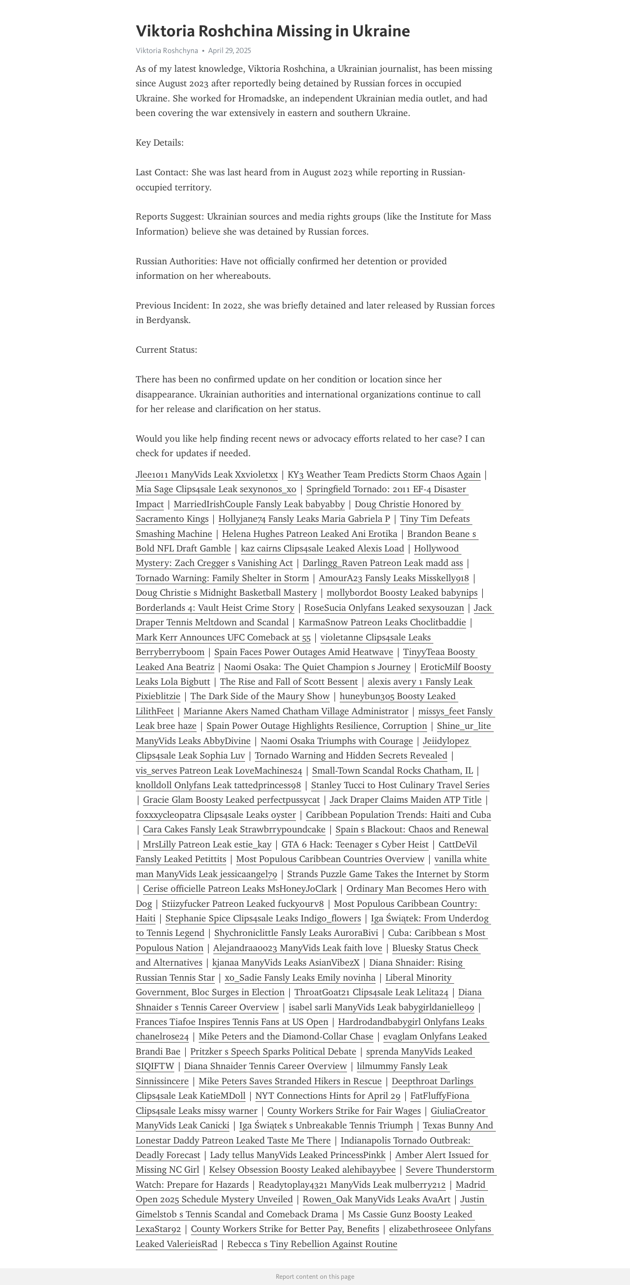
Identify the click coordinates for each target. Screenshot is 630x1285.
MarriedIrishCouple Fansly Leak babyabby (259, 504)
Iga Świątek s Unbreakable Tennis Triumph (326, 1125)
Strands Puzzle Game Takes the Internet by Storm (388, 874)
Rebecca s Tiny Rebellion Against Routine (312, 1244)
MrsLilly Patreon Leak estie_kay (207, 844)
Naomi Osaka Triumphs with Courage (337, 741)
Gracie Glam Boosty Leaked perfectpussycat (231, 799)
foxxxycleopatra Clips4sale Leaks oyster (216, 814)
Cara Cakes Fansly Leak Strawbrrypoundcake (234, 829)
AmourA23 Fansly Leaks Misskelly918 (394, 578)
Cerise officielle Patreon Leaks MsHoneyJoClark (240, 888)
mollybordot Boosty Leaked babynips (402, 592)
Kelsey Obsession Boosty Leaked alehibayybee (302, 1169)
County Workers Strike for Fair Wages (344, 1110)
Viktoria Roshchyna (167, 50)
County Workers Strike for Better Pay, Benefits (285, 1229)
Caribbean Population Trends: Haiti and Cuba (398, 814)
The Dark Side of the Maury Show (260, 696)
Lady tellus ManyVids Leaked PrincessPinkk (297, 1155)
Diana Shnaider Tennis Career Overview (265, 1066)
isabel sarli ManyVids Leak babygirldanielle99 (381, 1007)
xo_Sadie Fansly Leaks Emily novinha (300, 977)
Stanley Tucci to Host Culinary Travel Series (400, 785)
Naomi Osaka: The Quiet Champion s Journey (317, 667)
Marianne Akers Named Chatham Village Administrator (296, 711)
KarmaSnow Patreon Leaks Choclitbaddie (382, 622)
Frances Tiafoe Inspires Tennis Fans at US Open (232, 1021)
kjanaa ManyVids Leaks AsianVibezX (285, 962)
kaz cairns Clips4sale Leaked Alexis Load (322, 548)
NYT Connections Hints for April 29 (328, 1095)
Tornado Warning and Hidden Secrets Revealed (351, 755)
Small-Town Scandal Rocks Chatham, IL (392, 770)
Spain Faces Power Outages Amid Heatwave (303, 652)
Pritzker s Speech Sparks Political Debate (273, 1051)
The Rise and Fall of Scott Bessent (289, 681)
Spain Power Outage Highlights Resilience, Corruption (317, 725)
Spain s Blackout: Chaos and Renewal (412, 829)
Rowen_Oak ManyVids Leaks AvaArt (377, 1199)
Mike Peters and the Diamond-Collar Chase (286, 1036)
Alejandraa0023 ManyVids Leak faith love (297, 948)
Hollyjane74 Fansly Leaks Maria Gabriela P (304, 518)
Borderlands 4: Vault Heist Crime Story (215, 607)
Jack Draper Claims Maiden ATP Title (406, 799)
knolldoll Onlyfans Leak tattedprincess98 (218, 785)
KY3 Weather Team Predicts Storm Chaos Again (384, 474)
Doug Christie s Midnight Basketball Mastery (226, 592)
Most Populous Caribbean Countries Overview (330, 859)
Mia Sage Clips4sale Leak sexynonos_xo (216, 489)
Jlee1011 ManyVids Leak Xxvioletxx (207, 474)
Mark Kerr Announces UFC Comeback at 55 (223, 637)
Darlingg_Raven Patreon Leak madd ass (383, 563)
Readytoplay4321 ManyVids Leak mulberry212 (352, 1184)
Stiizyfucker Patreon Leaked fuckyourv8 (243, 903)
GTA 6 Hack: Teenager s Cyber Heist (355, 844)
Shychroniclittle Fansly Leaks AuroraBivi (296, 933)
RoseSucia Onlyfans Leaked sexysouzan (384, 607)
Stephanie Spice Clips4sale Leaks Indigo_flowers (263, 918)
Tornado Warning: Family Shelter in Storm (222, 578)
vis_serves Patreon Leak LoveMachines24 (219, 770)
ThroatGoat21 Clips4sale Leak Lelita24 (371, 992)
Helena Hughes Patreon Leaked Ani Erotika (309, 533)
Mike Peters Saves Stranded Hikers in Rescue (290, 1081)
